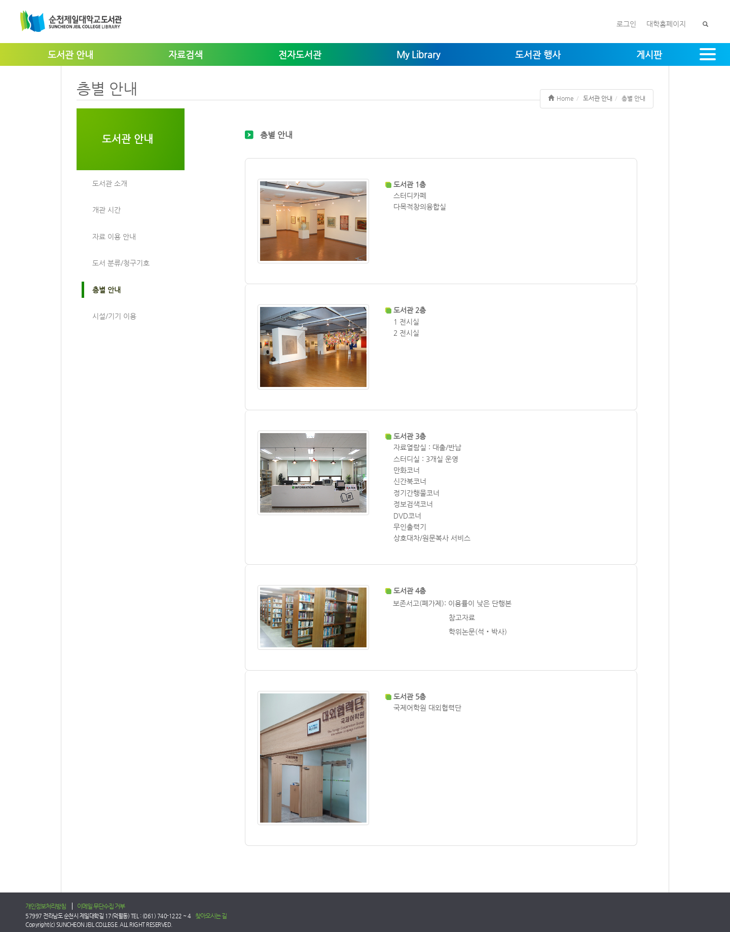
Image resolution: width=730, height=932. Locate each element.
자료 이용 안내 (114, 236)
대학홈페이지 (666, 24)
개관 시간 (106, 210)
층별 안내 (106, 290)
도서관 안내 (127, 139)
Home (561, 98)
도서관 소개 (109, 183)
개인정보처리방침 (45, 906)
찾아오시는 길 (211, 915)
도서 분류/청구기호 (121, 263)
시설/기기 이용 (114, 316)
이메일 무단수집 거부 (101, 906)
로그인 (626, 24)
